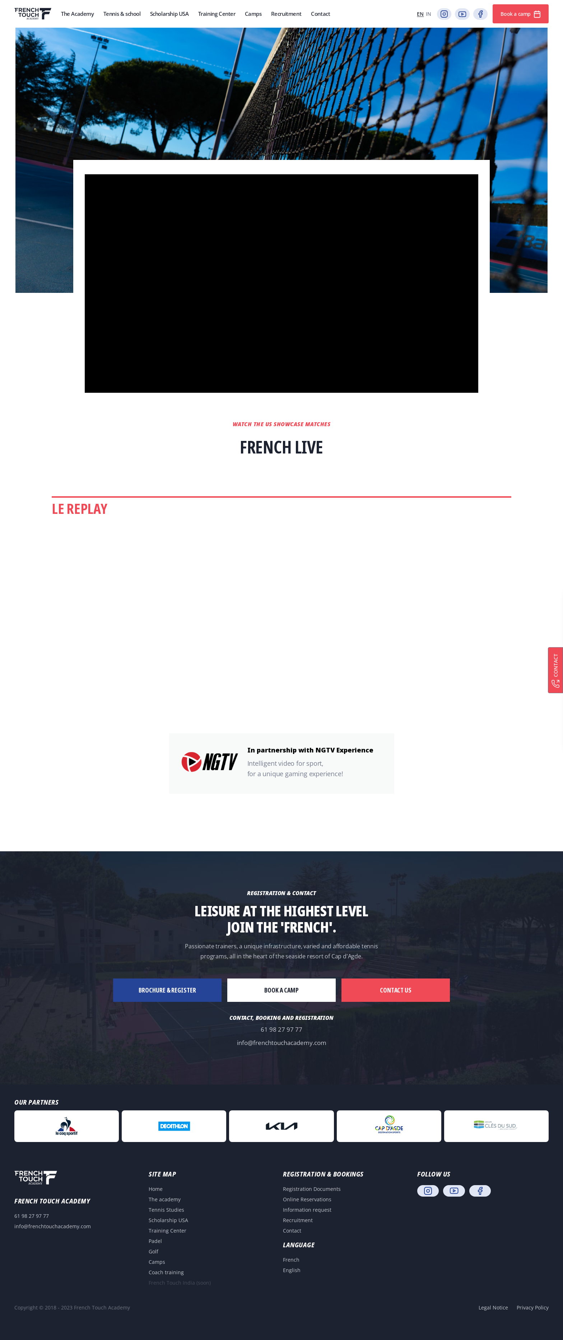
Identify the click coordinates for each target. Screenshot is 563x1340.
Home (156, 1188)
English (292, 1270)
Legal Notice (493, 1307)
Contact (292, 1230)
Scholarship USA (168, 1220)
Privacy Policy (533, 1307)
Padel (155, 1241)
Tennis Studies (166, 1209)
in (428, 13)
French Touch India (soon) (180, 1282)
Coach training (166, 1272)
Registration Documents (312, 1188)
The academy (165, 1199)
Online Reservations (307, 1199)
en (420, 13)
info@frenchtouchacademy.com (281, 1043)
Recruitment (298, 1220)
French (291, 1259)
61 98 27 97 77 (281, 1029)
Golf (153, 1251)
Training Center (167, 1230)
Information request (307, 1209)
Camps (157, 1261)
